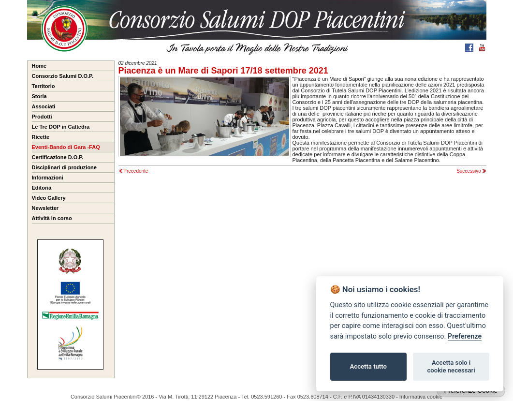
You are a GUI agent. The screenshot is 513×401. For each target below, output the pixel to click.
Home (39, 66)
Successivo (471, 171)
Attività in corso (52, 218)
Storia (39, 96)
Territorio (43, 86)
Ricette (41, 137)
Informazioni (47, 177)
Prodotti (42, 116)
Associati (44, 106)
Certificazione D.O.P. (58, 157)
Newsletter (45, 208)
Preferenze (465, 336)
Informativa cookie (420, 397)
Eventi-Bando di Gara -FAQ (66, 147)
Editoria (42, 188)
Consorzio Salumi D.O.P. (63, 76)
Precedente (133, 171)
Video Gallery (49, 198)
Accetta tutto (368, 366)
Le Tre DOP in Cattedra (61, 127)
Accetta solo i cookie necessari (451, 366)
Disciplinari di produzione (64, 167)
